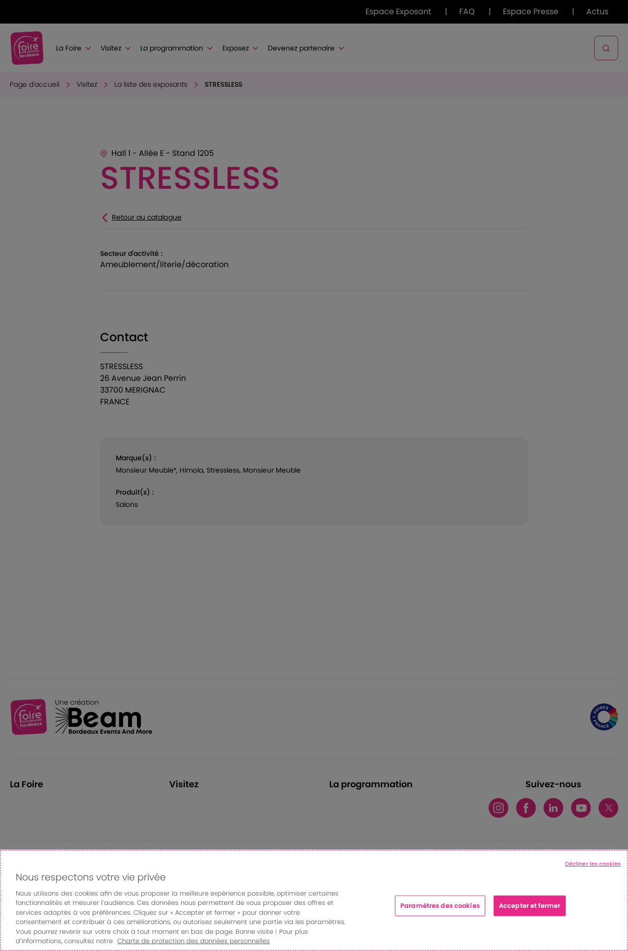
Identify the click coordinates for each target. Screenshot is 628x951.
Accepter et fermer (529, 905)
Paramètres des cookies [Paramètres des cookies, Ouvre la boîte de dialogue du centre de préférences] (440, 905)
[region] (314, 900)
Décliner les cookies (593, 864)
